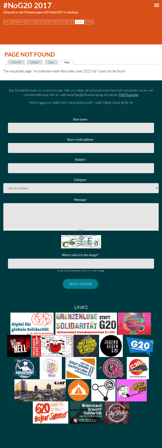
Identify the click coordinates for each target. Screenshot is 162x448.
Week (35, 62)
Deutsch (51, 22)
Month (16, 62)
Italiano (61, 22)
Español (79, 22)
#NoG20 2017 (27, 5)
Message (81, 200)
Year (68, 62)
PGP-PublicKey (129, 95)
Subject (81, 159)
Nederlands (18, 22)
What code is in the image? (81, 255)
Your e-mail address (81, 139)
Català (7, 22)
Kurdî (70, 22)
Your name (81, 119)
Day (51, 62)
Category (81, 180)
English (30, 22)
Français (40, 22)
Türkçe (89, 22)
